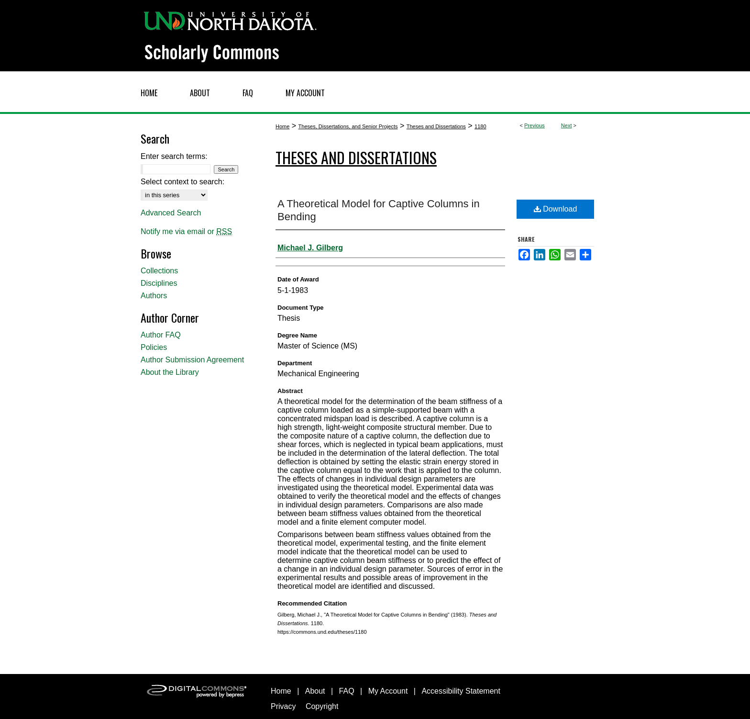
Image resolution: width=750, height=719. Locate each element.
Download (555, 209)
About (315, 691)
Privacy (283, 706)
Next (566, 125)
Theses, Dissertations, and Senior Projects (348, 126)
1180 (480, 126)
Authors (154, 296)
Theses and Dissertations (436, 126)
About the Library (170, 372)
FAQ (346, 691)
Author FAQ (161, 335)
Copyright (322, 706)
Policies (154, 347)
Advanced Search (171, 213)
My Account (388, 691)
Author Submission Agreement (192, 360)
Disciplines (159, 283)
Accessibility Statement (460, 691)
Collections (159, 271)
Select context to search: (182, 182)
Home (282, 126)
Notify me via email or (186, 231)
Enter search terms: (174, 156)
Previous (534, 125)
